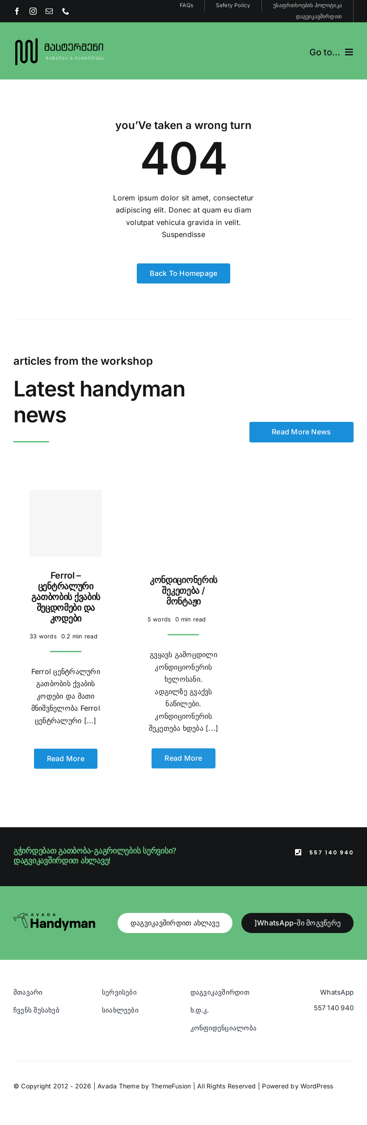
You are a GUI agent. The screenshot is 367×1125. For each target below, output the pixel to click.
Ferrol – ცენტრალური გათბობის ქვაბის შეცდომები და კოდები (66, 591)
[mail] (49, 11)
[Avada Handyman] (54, 908)
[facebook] (17, 11)
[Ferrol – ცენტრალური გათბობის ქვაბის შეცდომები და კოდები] (66, 517)
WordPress (316, 1077)
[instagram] (33, 11)
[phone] (65, 11)
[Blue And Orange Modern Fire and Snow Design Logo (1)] (59, 39)
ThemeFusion (171, 1077)
